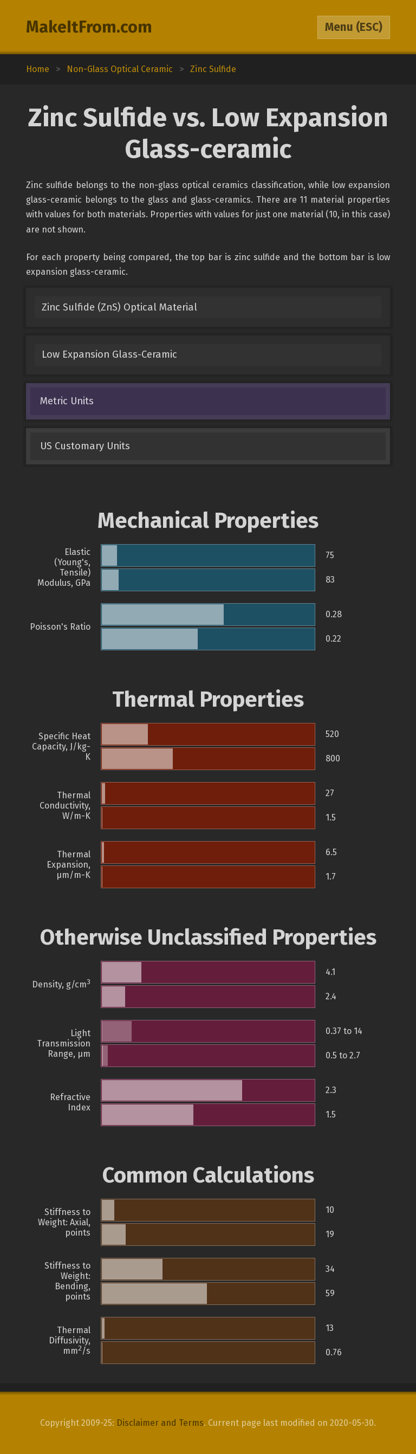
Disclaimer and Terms (160, 1423)
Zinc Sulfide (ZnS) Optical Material (119, 307)
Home (37, 69)
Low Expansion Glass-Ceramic (109, 354)
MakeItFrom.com (89, 27)
